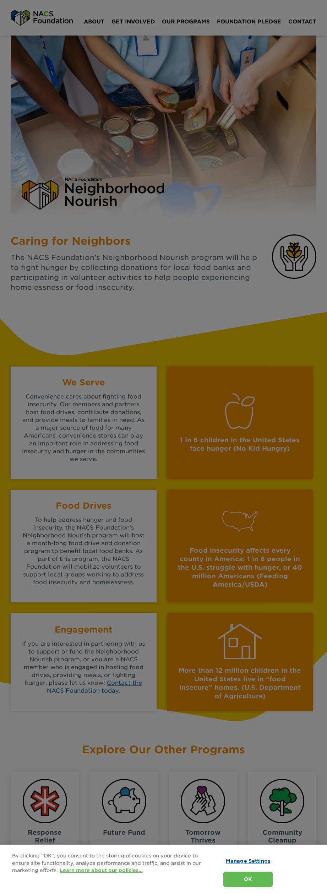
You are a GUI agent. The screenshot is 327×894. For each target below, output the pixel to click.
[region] (163, 869)
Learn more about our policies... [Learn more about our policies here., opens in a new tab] (101, 870)
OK (248, 879)
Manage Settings (248, 861)
